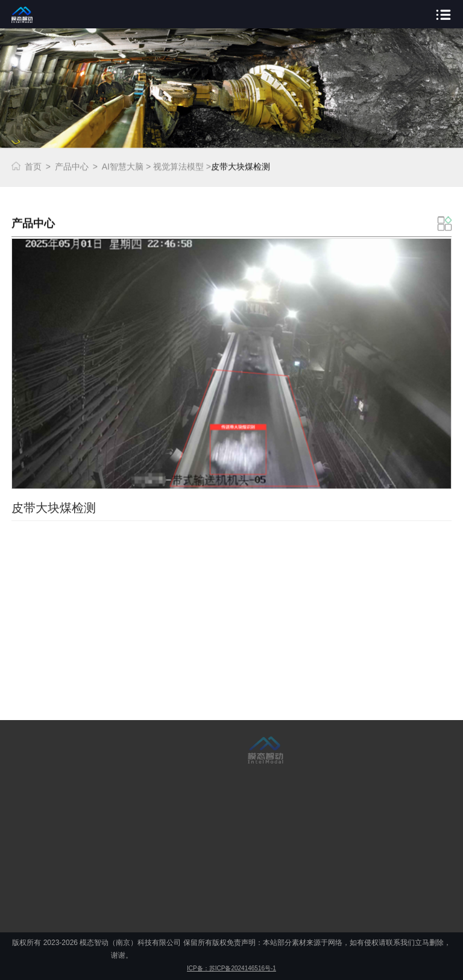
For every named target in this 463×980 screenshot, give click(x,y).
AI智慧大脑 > (126, 166)
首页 (33, 166)
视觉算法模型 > (182, 166)
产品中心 (72, 166)
